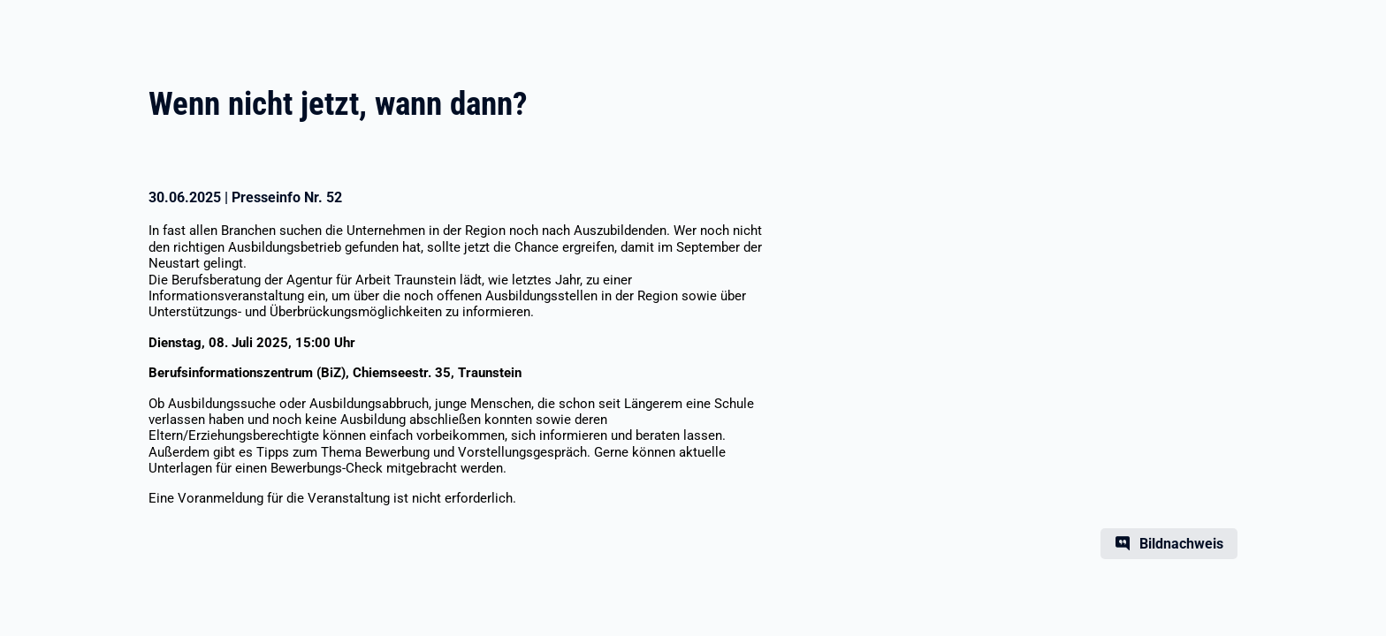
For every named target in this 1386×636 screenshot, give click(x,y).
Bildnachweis (1181, 543)
